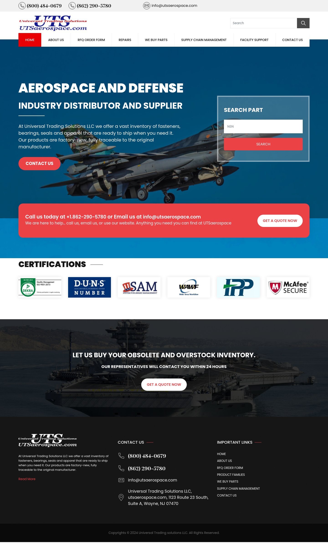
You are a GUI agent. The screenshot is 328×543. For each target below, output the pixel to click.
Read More (27, 479)
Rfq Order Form (91, 40)
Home (30, 40)
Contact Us (292, 40)
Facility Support (254, 40)
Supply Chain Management (204, 40)
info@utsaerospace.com (178, 216)
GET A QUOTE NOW (279, 220)
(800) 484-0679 (143, 456)
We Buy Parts (156, 40)
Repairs (125, 40)
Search (263, 144)
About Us (56, 40)
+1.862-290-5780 (88, 216)
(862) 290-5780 (142, 469)
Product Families (231, 475)
